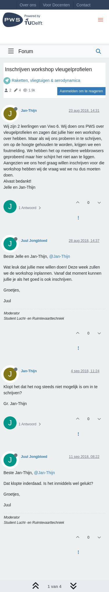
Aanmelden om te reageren (81, 91)
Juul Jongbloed (34, 241)
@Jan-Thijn (59, 256)
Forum (25, 51)
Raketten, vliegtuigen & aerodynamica (46, 80)
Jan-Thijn (29, 111)
